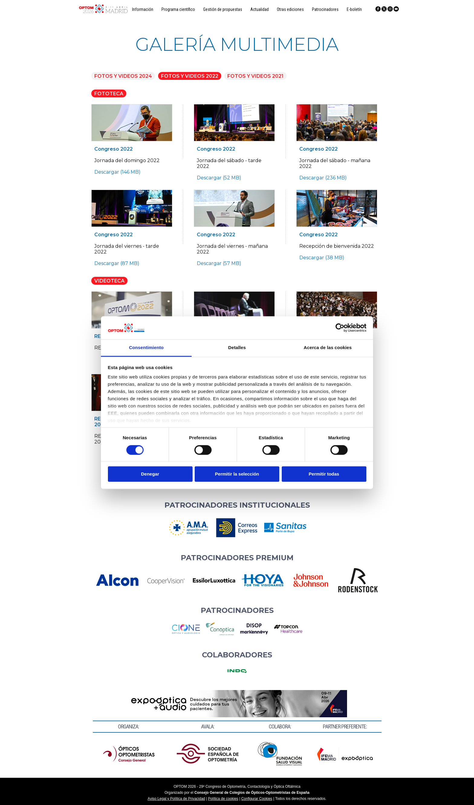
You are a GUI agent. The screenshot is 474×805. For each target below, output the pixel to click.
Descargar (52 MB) (219, 178)
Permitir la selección (237, 474)
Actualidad (259, 9)
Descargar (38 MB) (321, 257)
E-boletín (354, 9)
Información (142, 9)
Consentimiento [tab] (146, 347)
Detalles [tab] (237, 347)
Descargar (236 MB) (323, 178)
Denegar (150, 474)
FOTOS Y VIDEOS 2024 (123, 76)
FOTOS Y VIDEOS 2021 (255, 76)
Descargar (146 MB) (117, 172)
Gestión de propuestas (222, 9)
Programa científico (178, 9)
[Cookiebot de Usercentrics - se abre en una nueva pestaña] (339, 327)
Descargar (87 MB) (116, 263)
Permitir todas (324, 474)
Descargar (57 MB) (219, 263)
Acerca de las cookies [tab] (328, 347)
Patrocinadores (325, 9)
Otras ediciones (290, 9)
